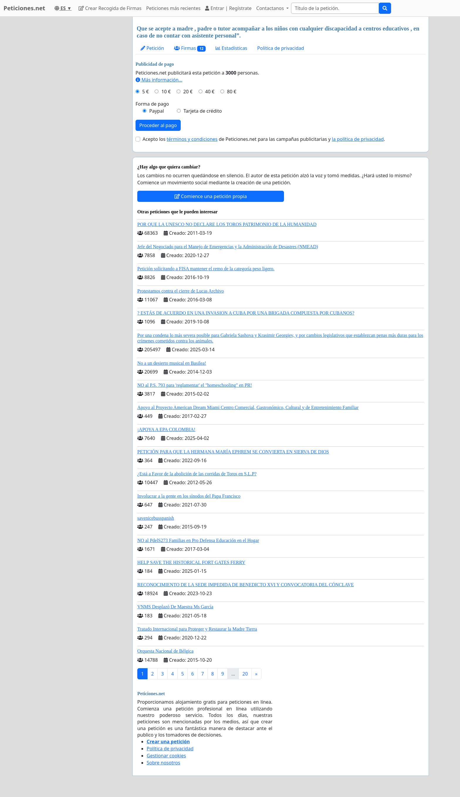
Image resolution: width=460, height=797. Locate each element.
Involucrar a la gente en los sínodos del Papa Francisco (188, 496)
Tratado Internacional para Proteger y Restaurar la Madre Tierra (197, 629)
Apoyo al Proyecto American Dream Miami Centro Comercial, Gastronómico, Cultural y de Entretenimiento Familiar (247, 407)
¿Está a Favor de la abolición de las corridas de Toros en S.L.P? (196, 473)
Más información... (159, 80)
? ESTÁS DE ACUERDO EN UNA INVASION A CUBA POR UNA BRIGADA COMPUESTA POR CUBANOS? (245, 312)
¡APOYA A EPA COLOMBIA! (166, 429)
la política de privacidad (358, 139)
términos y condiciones (192, 139)
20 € (188, 91)
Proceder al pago (158, 125)
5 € (145, 91)
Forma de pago (152, 104)
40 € (209, 91)
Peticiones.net (24, 8)
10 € (166, 91)
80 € (231, 91)
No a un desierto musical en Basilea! (171, 363)
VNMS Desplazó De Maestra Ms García (175, 606)
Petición (152, 48)
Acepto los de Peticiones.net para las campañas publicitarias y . (264, 139)
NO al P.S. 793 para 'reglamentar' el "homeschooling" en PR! (194, 385)
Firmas (190, 48)
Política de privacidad (280, 48)
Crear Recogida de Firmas (110, 8)
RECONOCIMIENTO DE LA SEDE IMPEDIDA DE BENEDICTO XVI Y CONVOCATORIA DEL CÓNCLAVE (245, 584)
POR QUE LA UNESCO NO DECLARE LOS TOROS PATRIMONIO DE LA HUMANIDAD (227, 224)
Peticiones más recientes (173, 8)
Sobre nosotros (163, 762)
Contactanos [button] (270, 8)
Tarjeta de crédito (202, 111)
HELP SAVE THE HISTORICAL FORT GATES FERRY (191, 562)
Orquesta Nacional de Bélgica (165, 651)
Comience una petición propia (211, 196)
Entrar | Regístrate (228, 8)
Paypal (156, 111)
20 (245, 674)
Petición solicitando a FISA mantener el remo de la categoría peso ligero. (205, 268)
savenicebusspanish (155, 518)
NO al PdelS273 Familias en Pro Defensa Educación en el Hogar (198, 540)
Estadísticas (231, 48)
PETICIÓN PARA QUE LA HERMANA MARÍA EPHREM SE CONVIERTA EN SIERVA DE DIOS (233, 451)
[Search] (335, 8)
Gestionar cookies (166, 755)
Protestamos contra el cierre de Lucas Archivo (180, 290)
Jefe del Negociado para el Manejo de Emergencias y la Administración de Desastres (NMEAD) (227, 246)
